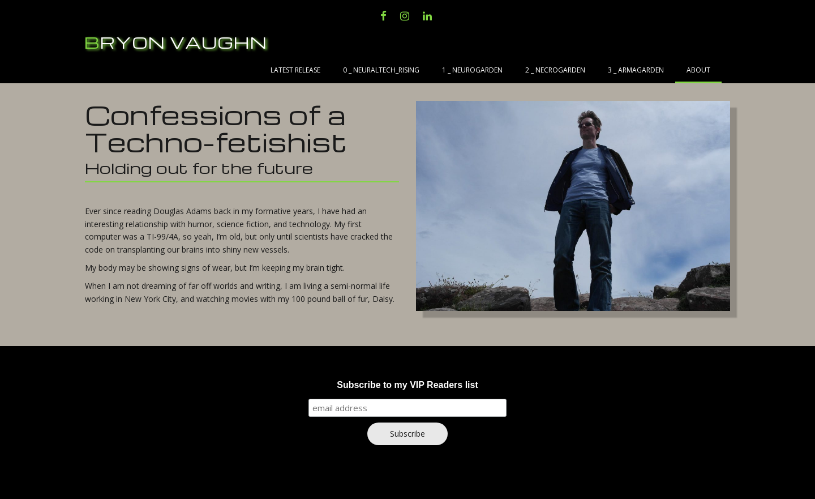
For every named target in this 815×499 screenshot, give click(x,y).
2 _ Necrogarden (555, 70)
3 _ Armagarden (636, 70)
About (698, 70)
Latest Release (295, 70)
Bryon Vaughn (175, 42)
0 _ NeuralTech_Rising (381, 70)
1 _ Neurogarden (472, 70)
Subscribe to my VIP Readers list (407, 385)
